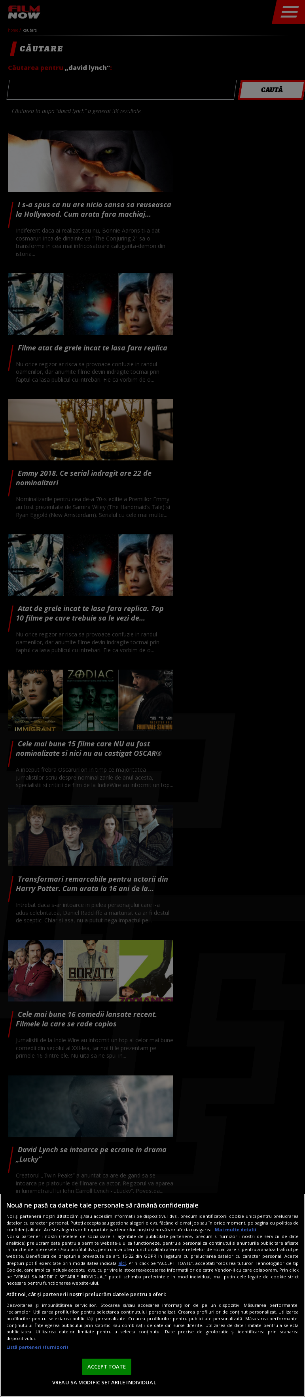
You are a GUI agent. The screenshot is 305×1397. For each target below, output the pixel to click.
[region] (152, 1295)
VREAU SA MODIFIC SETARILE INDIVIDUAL (104, 1382)
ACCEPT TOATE (106, 1366)
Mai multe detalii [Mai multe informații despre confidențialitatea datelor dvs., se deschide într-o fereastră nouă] (235, 1229)
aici (122, 1263)
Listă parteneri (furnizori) (37, 1347)
